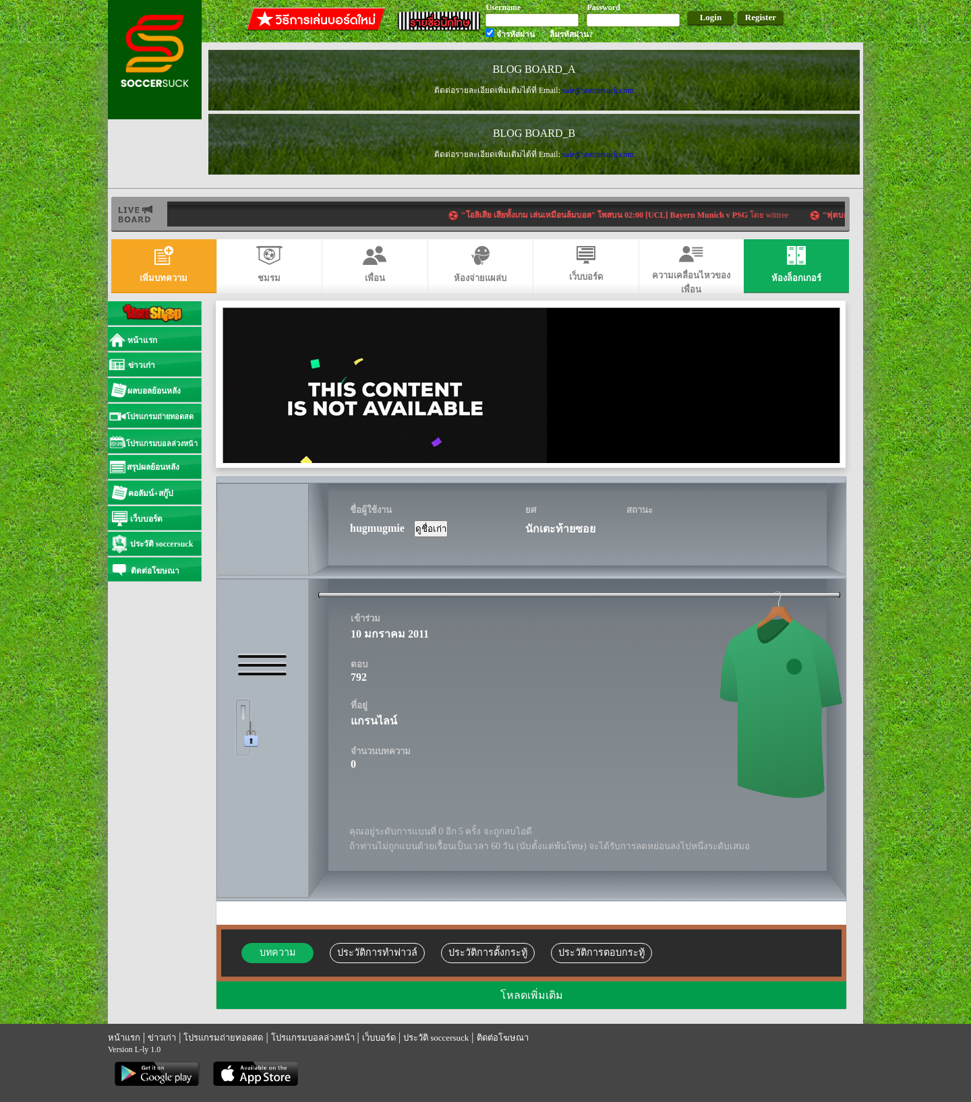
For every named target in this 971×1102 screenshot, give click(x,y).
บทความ (277, 952)
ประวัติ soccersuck (436, 1038)
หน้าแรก (124, 1038)
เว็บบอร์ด (379, 1038)
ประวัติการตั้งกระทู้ (487, 952)
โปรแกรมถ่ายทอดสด (223, 1038)
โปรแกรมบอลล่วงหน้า (313, 1038)
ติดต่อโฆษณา (503, 1038)
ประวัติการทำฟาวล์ (377, 952)
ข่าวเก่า (162, 1038)
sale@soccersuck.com (598, 90)
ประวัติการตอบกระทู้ (601, 952)
